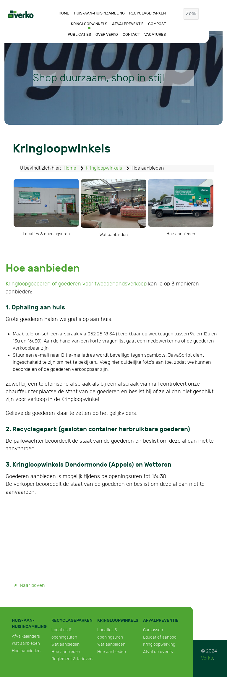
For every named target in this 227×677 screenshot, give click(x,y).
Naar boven (29, 585)
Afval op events (158, 651)
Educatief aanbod (159, 637)
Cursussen (153, 629)
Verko (207, 658)
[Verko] (21, 14)
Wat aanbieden (26, 643)
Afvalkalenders (26, 636)
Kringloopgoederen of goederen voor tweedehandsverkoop (76, 284)
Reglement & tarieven (72, 658)
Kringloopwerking (159, 644)
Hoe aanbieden (26, 650)
